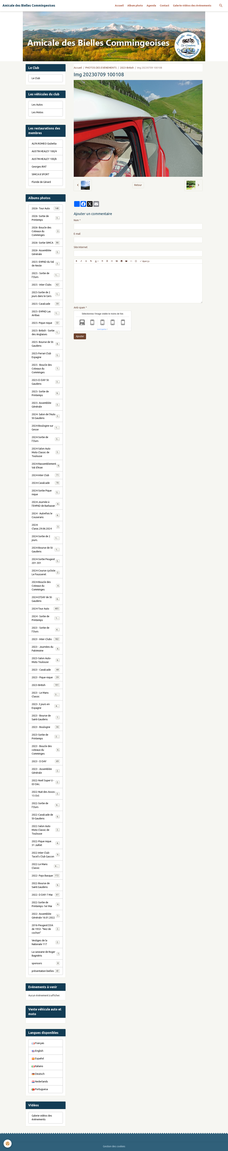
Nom (76, 220)
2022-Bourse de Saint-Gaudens (46, 885)
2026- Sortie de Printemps (46, 218)
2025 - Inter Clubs (46, 284)
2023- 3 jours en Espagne (46, 706)
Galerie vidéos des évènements (192, 5)
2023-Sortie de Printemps (46, 736)
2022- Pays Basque (46, 875)
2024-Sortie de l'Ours (46, 439)
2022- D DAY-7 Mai (46, 895)
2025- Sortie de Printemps (46, 393)
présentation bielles (46, 971)
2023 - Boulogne (46, 727)
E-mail (77, 233)
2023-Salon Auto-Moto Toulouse (46, 660)
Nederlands (40, 1081)
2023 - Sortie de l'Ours (46, 629)
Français (38, 1043)
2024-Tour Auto (46, 608)
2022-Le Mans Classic (46, 866)
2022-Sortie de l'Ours (46, 805)
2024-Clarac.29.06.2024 (46, 526)
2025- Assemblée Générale (46, 404)
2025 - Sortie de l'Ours (46, 275)
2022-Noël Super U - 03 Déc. (46, 782)
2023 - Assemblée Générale (46, 771)
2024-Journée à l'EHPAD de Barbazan (46, 504)
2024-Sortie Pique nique (46, 492)
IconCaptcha (101, 329)
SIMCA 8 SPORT (40, 174)
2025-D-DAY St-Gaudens (46, 382)
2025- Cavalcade (46, 304)
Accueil (119, 5)
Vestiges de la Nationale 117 (46, 942)
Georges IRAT (39, 166)
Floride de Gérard (41, 182)
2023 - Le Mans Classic (46, 694)
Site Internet (80, 247)
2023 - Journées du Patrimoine (46, 648)
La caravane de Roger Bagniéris (46, 953)
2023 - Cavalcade (46, 669)
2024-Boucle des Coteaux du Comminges (46, 586)
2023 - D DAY (46, 761)
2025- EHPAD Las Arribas (46, 313)
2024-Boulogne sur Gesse (46, 427)
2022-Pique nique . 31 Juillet (46, 843)
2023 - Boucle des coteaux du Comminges (46, 750)
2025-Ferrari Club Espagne (46, 355)
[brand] (28, 5)
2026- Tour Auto (46, 208)
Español (38, 1058)
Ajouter (80, 336)
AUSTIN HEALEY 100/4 (44, 151)
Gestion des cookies (114, 1146)
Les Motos (37, 112)
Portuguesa (40, 1089)
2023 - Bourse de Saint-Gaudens (46, 717)
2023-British (127, 67)
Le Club (36, 78)
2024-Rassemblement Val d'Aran (46, 465)
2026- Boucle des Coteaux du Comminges (46, 231)
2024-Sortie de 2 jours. (46, 538)
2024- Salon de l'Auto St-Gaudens (46, 416)
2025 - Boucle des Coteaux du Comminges (46, 368)
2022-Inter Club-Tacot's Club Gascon (46, 854)
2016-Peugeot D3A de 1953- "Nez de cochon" (46, 929)
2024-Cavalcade (46, 483)
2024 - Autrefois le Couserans (46, 515)
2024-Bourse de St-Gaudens (46, 549)
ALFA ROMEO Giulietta (44, 143)
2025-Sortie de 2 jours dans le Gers (46, 294)
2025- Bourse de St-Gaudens (46, 344)
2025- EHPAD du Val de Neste (46, 263)
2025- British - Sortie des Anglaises (46, 332)
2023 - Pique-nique (46, 677)
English (37, 1050)
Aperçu (144, 261)
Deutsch (38, 1073)
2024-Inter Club (46, 475)
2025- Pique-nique (46, 323)
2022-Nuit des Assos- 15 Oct (46, 793)
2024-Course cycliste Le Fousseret (46, 572)
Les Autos (37, 104)
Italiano (37, 1066)
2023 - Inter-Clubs (46, 639)
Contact (164, 5)
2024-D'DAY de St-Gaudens (46, 599)
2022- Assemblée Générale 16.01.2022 (46, 915)
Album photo (135, 5)
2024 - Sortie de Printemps (46, 618)
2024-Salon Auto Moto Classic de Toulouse (46, 452)
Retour (138, 185)
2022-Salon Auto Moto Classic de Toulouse (46, 830)
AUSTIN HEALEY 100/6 (44, 159)
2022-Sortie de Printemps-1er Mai (46, 904)
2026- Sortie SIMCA (46, 242)
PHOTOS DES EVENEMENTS (101, 67)
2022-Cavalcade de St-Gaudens (46, 816)
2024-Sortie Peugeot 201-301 (46, 561)
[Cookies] (8, 1144)
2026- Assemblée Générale (46, 252)
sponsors (46, 963)
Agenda (151, 5)
